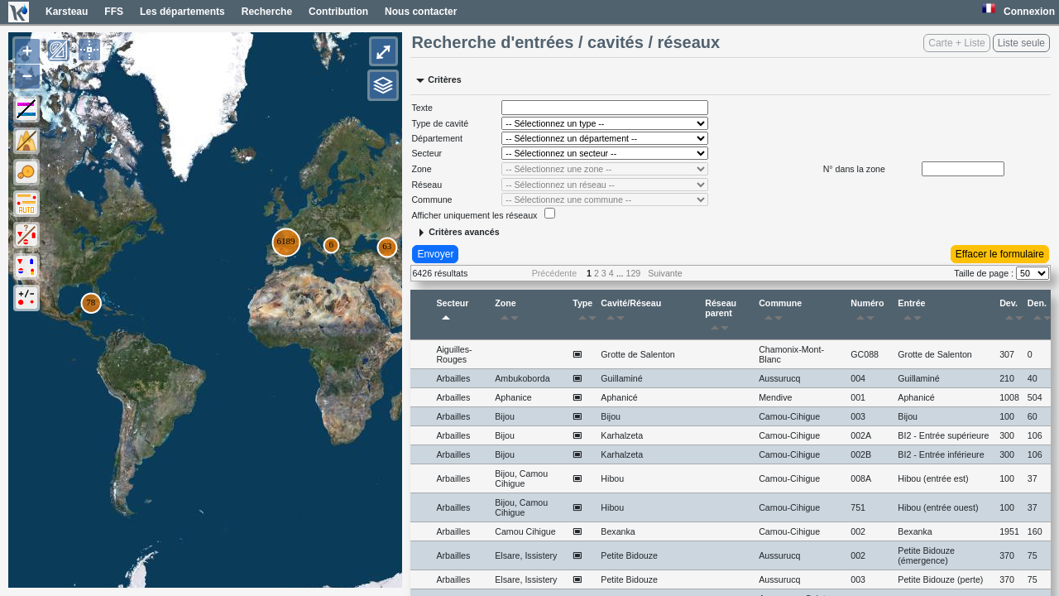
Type (585, 313)
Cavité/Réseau (631, 313)
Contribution (338, 11)
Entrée (912, 313)
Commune (780, 313)
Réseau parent (720, 318)
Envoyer (435, 254)
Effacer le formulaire (1000, 254)
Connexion (1029, 11)
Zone (510, 313)
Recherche (267, 11)
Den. (1039, 313)
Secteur (452, 313)
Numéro (867, 313)
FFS (113, 11)
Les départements (182, 11)
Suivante (665, 273)
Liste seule (1021, 43)
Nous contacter (421, 11)
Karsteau (67, 11)
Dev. (1011, 313)
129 (633, 273)
